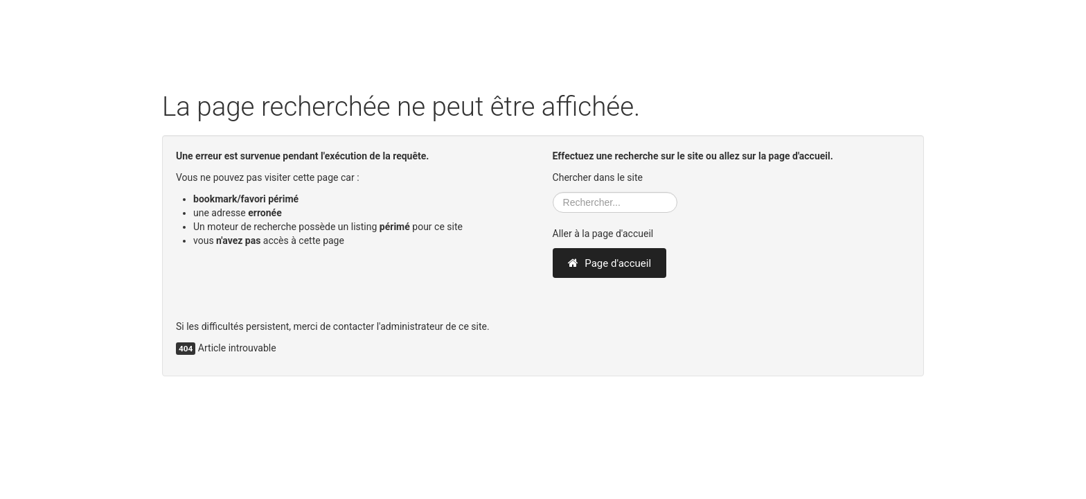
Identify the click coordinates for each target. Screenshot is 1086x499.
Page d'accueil (609, 263)
